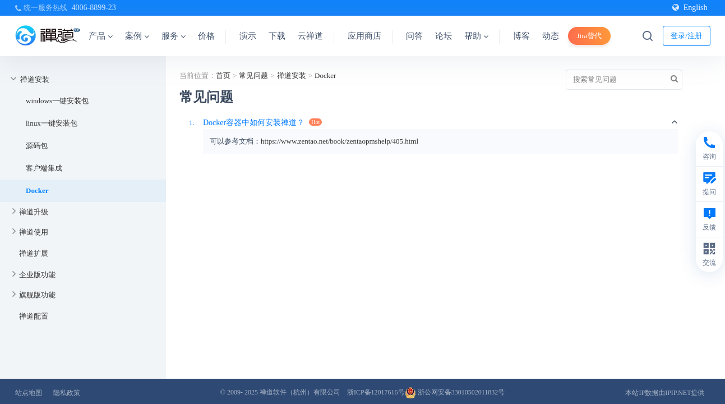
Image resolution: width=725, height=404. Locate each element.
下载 (277, 35)
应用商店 (364, 35)
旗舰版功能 (37, 295)
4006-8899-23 (94, 7)
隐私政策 (66, 393)
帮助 (476, 35)
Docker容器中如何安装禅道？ (253, 122)
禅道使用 (33, 232)
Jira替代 (589, 35)
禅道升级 (33, 212)
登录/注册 (686, 35)
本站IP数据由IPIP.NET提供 (664, 393)
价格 (206, 35)
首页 (223, 75)
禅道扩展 (33, 253)
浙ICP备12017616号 (376, 392)
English (690, 7)
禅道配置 (33, 316)
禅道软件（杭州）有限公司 (300, 392)
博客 (521, 35)
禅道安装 (34, 79)
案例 (137, 35)
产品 (101, 35)
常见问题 (253, 75)
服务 (173, 35)
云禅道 (310, 35)
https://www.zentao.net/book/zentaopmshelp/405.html (339, 141)
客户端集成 (44, 168)
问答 (414, 35)
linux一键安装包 (51, 123)
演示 (247, 35)
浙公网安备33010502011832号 (455, 392)
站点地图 (28, 393)
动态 (550, 35)
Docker (37, 190)
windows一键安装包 (57, 101)
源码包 (37, 145)
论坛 (443, 35)
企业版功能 (37, 274)
